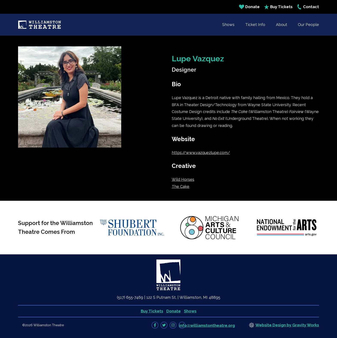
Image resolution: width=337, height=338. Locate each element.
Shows (228, 24)
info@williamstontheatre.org (207, 325)
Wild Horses (183, 179)
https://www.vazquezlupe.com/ (201, 152)
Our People (308, 24)
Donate (249, 6)
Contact (308, 6)
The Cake (180, 186)
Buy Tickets (278, 6)
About (281, 24)
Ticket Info (255, 24)
